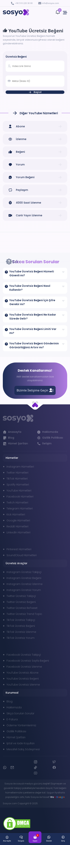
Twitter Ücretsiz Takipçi (21, 596)
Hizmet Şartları (16, 737)
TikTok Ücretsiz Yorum (21, 638)
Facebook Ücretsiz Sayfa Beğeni (28, 661)
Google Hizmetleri (18, 520)
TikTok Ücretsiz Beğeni (21, 626)
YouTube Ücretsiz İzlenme (23, 684)
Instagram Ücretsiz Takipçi (24, 572)
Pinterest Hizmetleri (19, 549)
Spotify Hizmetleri (18, 484)
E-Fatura (12, 719)
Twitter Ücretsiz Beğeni (21, 602)
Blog (10, 701)
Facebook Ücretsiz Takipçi (24, 655)
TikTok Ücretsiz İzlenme (21, 632)
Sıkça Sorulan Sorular (20, 713)
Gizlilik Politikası (16, 731)
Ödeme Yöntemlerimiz (21, 725)
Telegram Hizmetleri (20, 508)
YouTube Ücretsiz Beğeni (23, 678)
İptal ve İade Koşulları (21, 743)
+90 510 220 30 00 (21, 3)
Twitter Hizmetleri (17, 472)
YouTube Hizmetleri (19, 490)
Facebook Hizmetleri (20, 496)
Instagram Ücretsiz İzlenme (25, 584)
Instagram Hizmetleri (20, 466)
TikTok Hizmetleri (17, 478)
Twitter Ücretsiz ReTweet (22, 608)
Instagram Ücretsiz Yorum (24, 590)
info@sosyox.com (48, 3)
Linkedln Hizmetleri (18, 532)
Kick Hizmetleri (16, 514)
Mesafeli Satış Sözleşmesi (23, 749)
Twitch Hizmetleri (17, 502)
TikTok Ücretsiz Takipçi (21, 620)
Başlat (35, 92)
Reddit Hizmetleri (17, 526)
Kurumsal (12, 693)
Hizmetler (12, 458)
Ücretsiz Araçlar (16, 563)
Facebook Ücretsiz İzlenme (24, 667)
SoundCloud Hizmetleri (22, 555)
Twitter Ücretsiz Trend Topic (24, 614)
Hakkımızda (14, 707)
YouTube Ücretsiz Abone (22, 673)
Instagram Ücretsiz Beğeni (24, 578)
